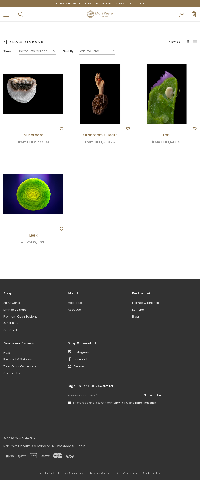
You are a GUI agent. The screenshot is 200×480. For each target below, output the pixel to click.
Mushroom (33, 135)
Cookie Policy (152, 473)
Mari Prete (75, 303)
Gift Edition (11, 323)
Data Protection (145, 403)
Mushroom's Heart (100, 135)
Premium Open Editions (20, 316)
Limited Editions (15, 310)
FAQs (7, 352)
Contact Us (11, 373)
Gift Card (10, 330)
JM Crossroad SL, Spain (68, 446)
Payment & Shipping (18, 359)
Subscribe (152, 395)
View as (174, 42)
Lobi (166, 135)
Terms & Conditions (70, 473)
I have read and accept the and (114, 403)
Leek (33, 235)
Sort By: (68, 51)
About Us (74, 310)
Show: (7, 51)
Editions (138, 310)
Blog (135, 316)
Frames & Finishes (145, 303)
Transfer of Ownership (19, 366)
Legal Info (45, 473)
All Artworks (11, 303)
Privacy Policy (119, 403)
